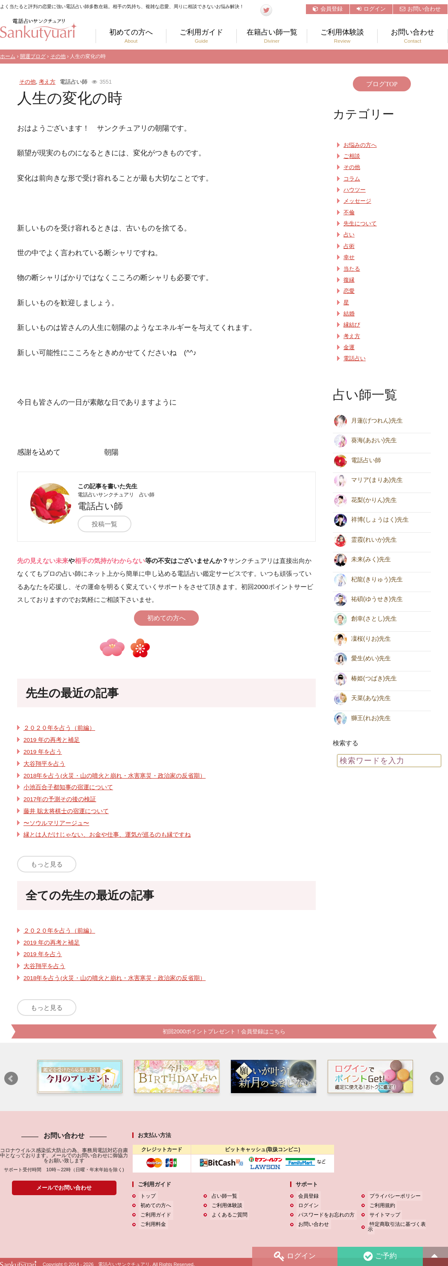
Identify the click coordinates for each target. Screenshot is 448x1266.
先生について (360, 224)
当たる (351, 269)
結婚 (349, 314)
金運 (349, 347)
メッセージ (357, 201)
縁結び (351, 325)
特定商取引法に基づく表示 (398, 1225)
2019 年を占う (42, 752)
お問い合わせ (420, 9)
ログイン (371, 9)
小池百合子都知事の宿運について (68, 787)
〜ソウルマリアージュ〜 (56, 823)
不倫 (349, 213)
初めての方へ (131, 36)
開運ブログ (33, 56)
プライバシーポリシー (393, 1196)
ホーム (7, 56)
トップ (146, 1196)
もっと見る (47, 864)
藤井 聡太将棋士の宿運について (66, 811)
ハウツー (354, 190)
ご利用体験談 (342, 36)
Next (437, 1079)
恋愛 (349, 291)
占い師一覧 (223, 1196)
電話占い (354, 359)
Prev (11, 1079)
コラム (351, 179)
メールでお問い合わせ (64, 1188)
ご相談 (351, 156)
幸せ (349, 257)
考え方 (47, 82)
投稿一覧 (108, 524)
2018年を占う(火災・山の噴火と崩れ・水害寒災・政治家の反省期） (114, 776)
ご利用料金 (151, 1225)
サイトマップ (383, 1215)
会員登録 (328, 9)
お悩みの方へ (360, 145)
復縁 (349, 280)
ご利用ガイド (201, 36)
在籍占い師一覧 (272, 36)
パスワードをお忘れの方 (325, 1215)
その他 (58, 56)
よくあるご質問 (228, 1215)
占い (349, 235)
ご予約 (379, 1256)
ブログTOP (381, 84)
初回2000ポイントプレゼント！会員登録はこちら (224, 1031)
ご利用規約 (380, 1206)
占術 (349, 246)
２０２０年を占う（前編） (59, 728)
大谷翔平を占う (44, 764)
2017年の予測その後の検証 (59, 799)
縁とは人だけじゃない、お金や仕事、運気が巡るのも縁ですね (107, 834)
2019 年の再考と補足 (51, 740)
